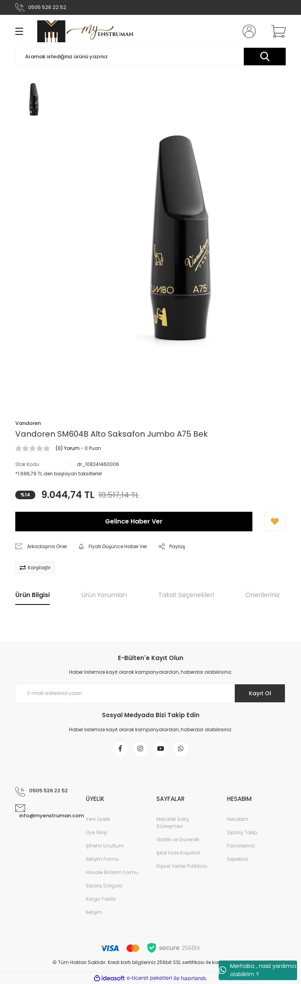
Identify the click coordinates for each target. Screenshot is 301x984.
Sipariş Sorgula (104, 886)
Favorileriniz (241, 846)
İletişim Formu (102, 859)
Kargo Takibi (101, 899)
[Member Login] (247, 31)
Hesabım (237, 819)
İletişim (94, 912)
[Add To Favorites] (275, 521)
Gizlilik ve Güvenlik (177, 839)
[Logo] (85, 31)
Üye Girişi (96, 832)
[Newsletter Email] (150, 693)
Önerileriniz (262, 594)
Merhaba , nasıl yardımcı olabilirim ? (257, 970)
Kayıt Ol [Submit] (259, 693)
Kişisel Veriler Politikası (181, 866)
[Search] (150, 56)
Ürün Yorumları (104, 594)
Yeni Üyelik (98, 819)
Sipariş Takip (242, 832)
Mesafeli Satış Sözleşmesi (172, 823)
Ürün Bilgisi (32, 594)
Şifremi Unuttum (105, 846)
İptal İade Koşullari (178, 853)
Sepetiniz (237, 859)
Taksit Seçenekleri (186, 594)
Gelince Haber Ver (134, 521)
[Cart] (277, 31)
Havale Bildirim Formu (112, 872)
